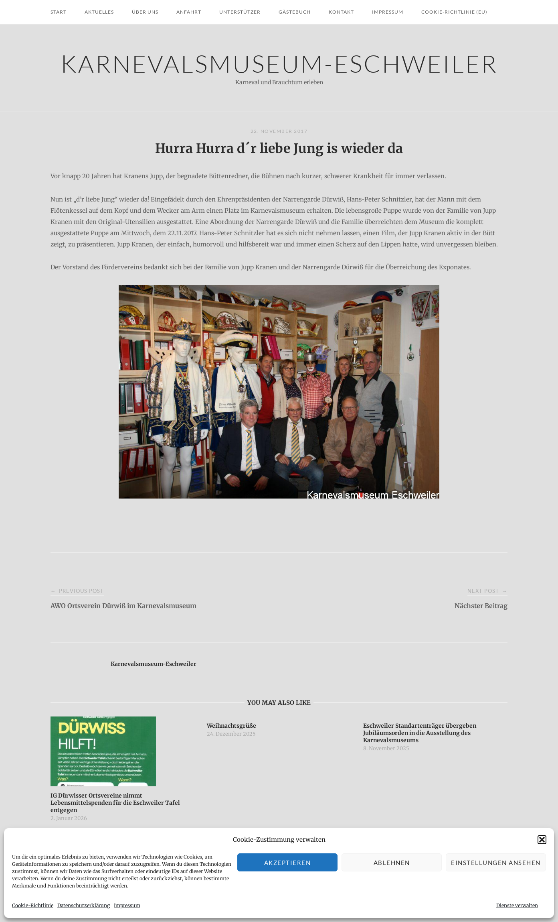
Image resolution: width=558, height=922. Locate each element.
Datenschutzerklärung (83, 905)
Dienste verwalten (517, 905)
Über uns (145, 12)
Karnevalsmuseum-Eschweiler (279, 63)
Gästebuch (295, 12)
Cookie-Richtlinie (32, 905)
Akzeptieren (287, 862)
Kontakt (341, 12)
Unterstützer (240, 12)
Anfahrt (188, 12)
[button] (542, 840)
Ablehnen (392, 862)
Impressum (127, 905)
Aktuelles (99, 12)
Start (59, 12)
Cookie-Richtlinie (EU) (454, 12)
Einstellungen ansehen (496, 862)
